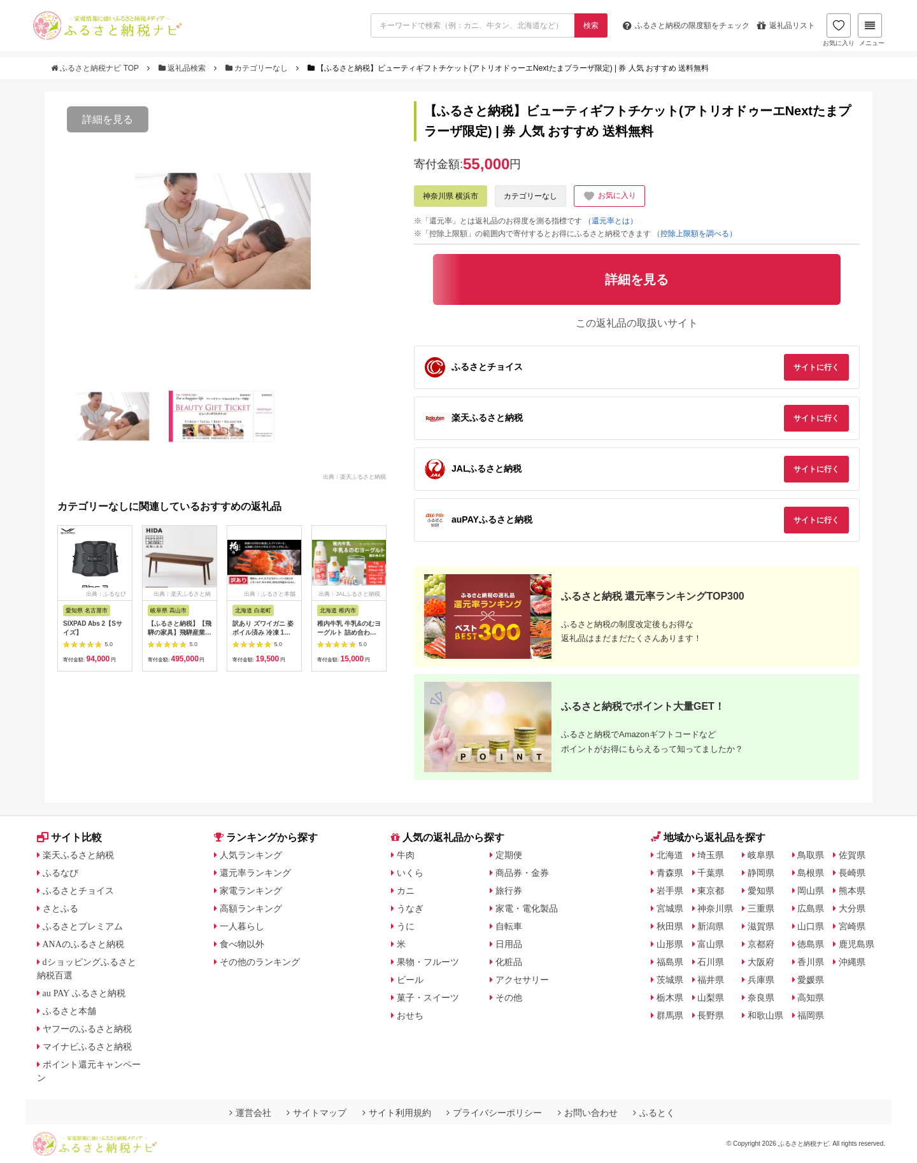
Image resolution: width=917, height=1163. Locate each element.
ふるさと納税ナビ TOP (96, 68)
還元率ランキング (255, 872)
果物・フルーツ (428, 961)
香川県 (810, 961)
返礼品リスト (786, 25)
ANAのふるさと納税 (83, 944)
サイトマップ (316, 1113)
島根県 (810, 872)
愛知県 (761, 890)
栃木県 (670, 997)
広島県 (810, 908)
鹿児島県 (856, 944)
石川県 (710, 961)
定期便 (508, 854)
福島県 (670, 961)
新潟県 (710, 926)
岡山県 (810, 890)
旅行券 (508, 890)
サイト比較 (69, 837)
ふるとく (654, 1113)
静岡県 (761, 872)
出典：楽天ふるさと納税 (354, 476)
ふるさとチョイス (78, 890)
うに (406, 926)
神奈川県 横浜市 (450, 196)
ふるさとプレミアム (83, 926)
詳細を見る (107, 119)
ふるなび (60, 872)
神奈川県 (715, 908)
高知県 (810, 997)
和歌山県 (765, 1015)
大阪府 (761, 961)
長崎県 (852, 872)
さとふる (60, 908)
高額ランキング (251, 908)
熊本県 (852, 890)
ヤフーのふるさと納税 (87, 1028)
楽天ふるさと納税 (78, 854)
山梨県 (710, 997)
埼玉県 (710, 854)
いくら (410, 872)
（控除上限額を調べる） (695, 233)
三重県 (761, 908)
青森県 (670, 872)
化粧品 (508, 961)
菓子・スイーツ (428, 997)
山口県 (810, 926)
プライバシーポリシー (494, 1113)
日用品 (508, 944)
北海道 (670, 854)
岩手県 (670, 890)
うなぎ (410, 908)
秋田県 (670, 926)
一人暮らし (242, 926)
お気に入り (839, 29)
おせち (410, 1015)
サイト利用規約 (396, 1113)
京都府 (761, 944)
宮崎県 (852, 926)
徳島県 (810, 944)
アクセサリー (522, 979)
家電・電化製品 (526, 908)
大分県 (852, 908)
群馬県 (670, 1015)
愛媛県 (810, 979)
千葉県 (710, 872)
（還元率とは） (610, 220)
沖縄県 (852, 961)
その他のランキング (260, 961)
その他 (508, 997)
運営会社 (250, 1113)
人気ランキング (251, 854)
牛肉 (406, 854)
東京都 (710, 890)
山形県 (670, 944)
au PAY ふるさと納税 (84, 993)
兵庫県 (761, 979)
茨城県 (670, 979)
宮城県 (670, 908)
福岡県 (810, 1015)
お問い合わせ (588, 1113)
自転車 (508, 926)
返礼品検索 (183, 68)
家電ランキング (251, 890)
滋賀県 (761, 926)
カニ (406, 890)
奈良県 (761, 997)
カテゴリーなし (257, 68)
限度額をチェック (686, 25)
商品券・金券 (522, 872)
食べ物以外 (242, 944)
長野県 (710, 1015)
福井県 (710, 979)
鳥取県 (810, 854)
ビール (410, 979)
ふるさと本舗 (69, 1010)
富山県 (710, 944)
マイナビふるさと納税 (87, 1046)
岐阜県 (761, 854)
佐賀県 (852, 854)
